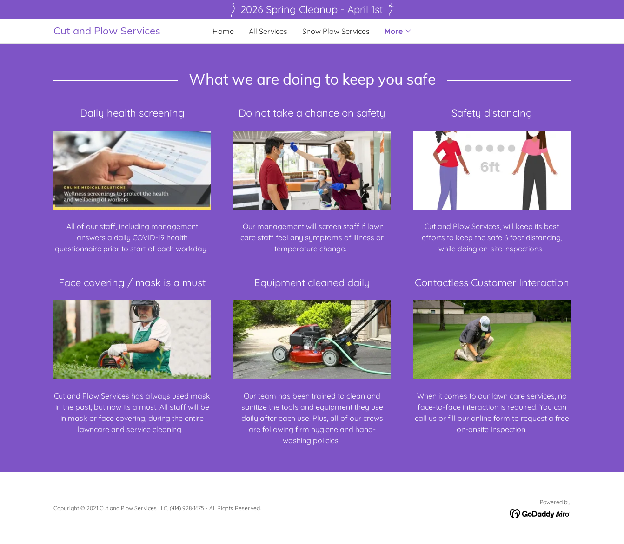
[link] (118, 31)
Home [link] (223, 31)
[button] (398, 31)
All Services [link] (268, 31)
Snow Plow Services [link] (336, 31)
